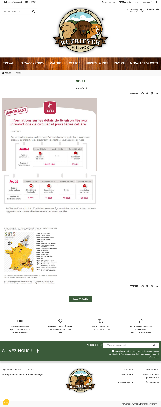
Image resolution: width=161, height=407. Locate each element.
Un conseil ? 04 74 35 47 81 (101, 324)
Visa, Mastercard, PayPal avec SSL (60, 326)
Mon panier (126, 374)
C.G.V (32, 369)
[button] (6, 402)
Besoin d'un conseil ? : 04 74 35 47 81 (20, 2)
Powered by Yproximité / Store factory (139, 404)
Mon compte (108, 2)
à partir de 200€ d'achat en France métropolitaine (20, 326)
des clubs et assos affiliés (141, 326)
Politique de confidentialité (15, 374)
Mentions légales (37, 374)
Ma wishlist (125, 2)
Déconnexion (152, 382)
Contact (127, 369)
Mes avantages (124, 382)
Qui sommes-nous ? (143, 2)
